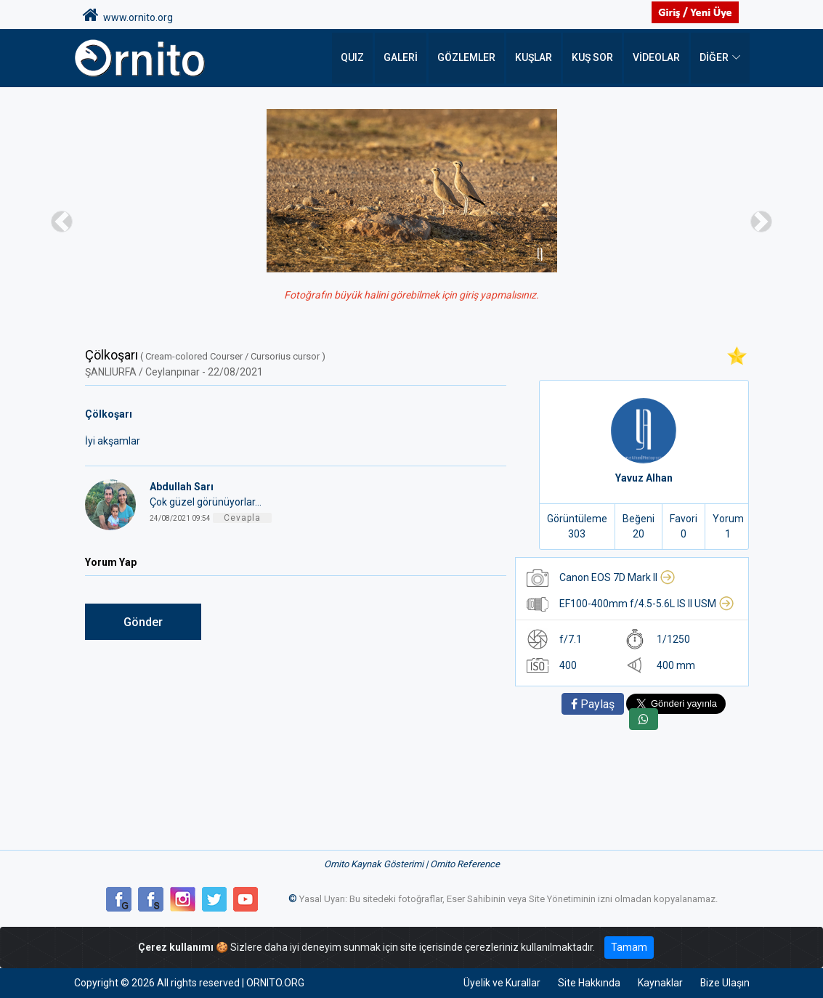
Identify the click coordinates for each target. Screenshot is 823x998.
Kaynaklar (659, 983)
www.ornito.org (128, 15)
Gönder (143, 622)
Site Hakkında (588, 983)
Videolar (656, 58)
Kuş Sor (592, 58)
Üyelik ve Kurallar (501, 983)
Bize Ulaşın (725, 983)
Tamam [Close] (629, 947)
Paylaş (593, 704)
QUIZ (352, 58)
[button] (61, 221)
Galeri (401, 58)
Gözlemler (466, 58)
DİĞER (714, 58)
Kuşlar (533, 58)
